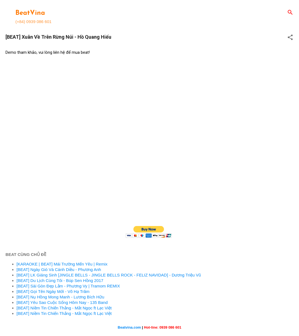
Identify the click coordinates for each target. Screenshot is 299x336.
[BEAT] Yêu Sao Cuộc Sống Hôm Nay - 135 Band (62, 302)
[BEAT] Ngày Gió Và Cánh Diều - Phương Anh (58, 269)
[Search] (290, 13)
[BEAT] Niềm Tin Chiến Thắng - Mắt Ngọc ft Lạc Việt (64, 308)
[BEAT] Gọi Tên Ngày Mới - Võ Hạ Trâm (53, 291)
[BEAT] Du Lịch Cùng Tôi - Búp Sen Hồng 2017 (59, 280)
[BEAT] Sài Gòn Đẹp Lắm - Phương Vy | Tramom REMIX (68, 286)
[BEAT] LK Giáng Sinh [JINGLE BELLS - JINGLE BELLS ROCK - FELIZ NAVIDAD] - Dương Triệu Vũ (108, 275)
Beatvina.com (129, 327)
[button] (290, 37)
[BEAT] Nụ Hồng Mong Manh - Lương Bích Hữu (60, 297)
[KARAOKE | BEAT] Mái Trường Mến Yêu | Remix (61, 264)
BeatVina (30, 13)
